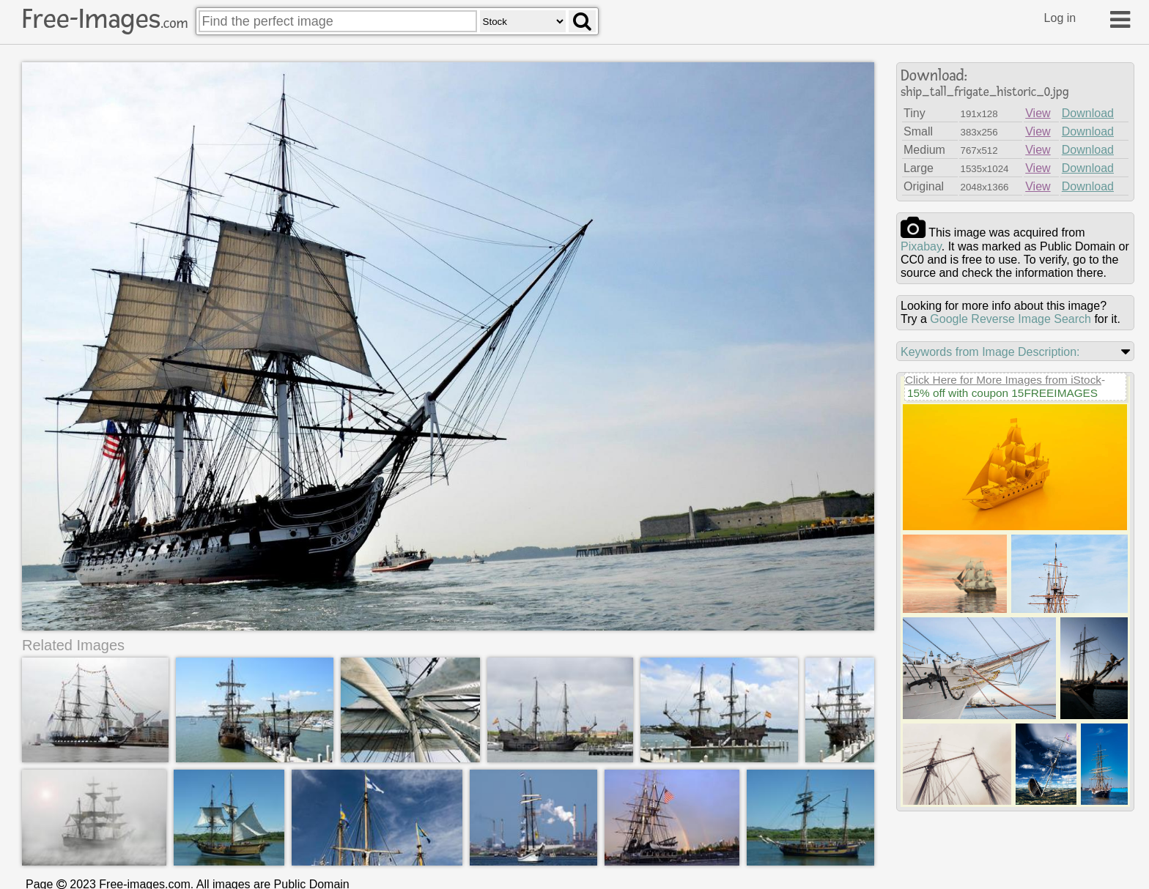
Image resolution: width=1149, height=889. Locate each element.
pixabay (921, 246)
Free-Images (105, 19)
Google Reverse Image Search (1010, 319)
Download (1088, 113)
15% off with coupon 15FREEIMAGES (1002, 393)
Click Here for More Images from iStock (1003, 379)
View (1037, 113)
